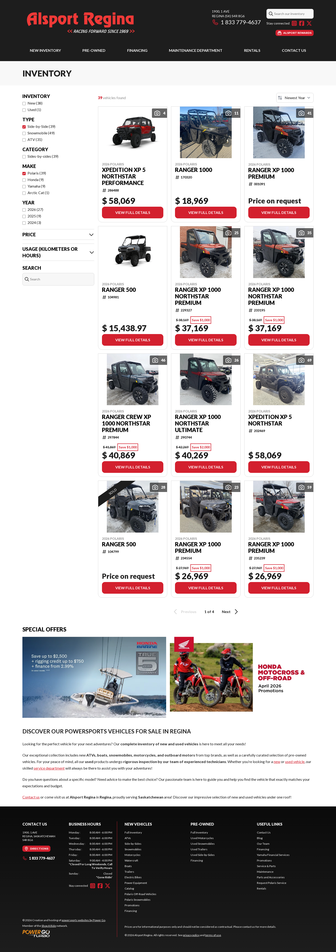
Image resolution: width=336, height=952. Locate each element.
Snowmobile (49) (41, 133)
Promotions (132, 905)
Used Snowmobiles (203, 843)
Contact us (31, 797)
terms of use (213, 935)
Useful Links (269, 824)
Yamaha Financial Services (273, 855)
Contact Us (294, 50)
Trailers (129, 871)
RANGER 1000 (193, 170)
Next (230, 611)
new (277, 761)
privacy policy (191, 935)
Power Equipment (136, 883)
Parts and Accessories (271, 877)
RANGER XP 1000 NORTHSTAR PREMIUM (198, 296)
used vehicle (294, 761)
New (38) (35, 103)
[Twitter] (309, 23)
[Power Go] (64, 933)
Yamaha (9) (36, 186)
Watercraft (131, 860)
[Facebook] (301, 23)
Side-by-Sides (133, 843)
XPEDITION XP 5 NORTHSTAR (270, 420)
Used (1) (34, 109)
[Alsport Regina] (80, 22)
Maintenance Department (195, 50)
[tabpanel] (90, 855)
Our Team (263, 843)
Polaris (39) (37, 173)
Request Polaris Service (271, 883)
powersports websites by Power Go (83, 920)
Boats (128, 866)
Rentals (252, 50)
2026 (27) (35, 209)
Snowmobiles (133, 849)
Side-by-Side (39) (41, 126)
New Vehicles (138, 824)
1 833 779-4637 (236, 22)
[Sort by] (295, 98)
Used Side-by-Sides (203, 855)
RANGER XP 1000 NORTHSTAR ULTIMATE (198, 423)
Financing (137, 50)
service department (49, 768)
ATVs (128, 838)
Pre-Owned (93, 50)
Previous (184, 611)
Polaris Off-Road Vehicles (140, 894)
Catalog (129, 888)
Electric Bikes (133, 877)
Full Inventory (133, 832)
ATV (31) (35, 139)
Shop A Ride (49, 926)
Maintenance (265, 871)
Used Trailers (199, 849)
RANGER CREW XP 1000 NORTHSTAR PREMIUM (126, 423)
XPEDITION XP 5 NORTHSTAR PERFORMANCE (124, 176)
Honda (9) (36, 179)
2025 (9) (34, 216)
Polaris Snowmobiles (137, 899)
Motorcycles (132, 855)
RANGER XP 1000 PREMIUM (271, 173)
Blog (259, 838)
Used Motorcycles (202, 838)
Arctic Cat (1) (38, 192)
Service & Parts (266, 866)
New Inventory (45, 50)
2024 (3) (34, 222)
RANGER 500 (119, 289)
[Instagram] (294, 23)
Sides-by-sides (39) (43, 156)
